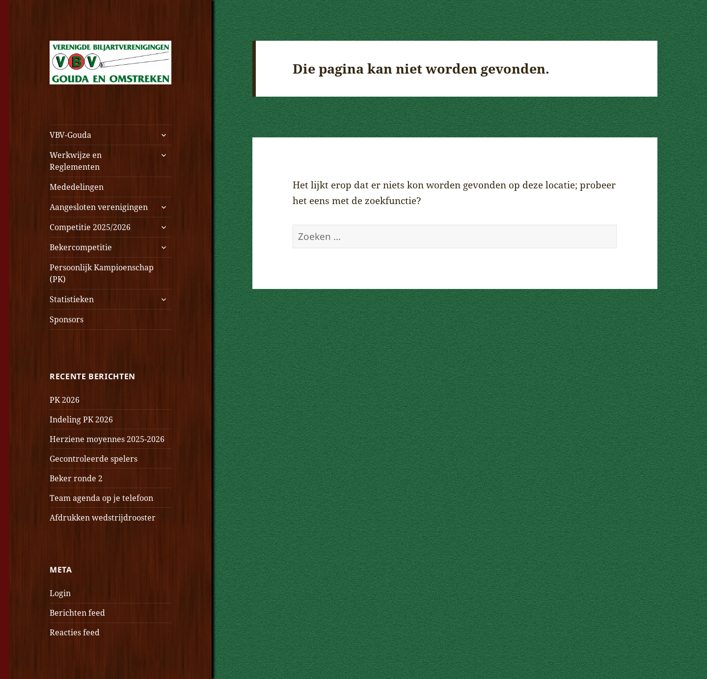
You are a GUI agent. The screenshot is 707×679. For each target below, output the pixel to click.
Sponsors (66, 319)
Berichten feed (77, 612)
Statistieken (72, 299)
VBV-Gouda (70, 135)
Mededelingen (77, 187)
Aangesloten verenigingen (99, 207)
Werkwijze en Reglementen (76, 161)
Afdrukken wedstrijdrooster (103, 517)
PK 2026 (65, 399)
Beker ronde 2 (76, 478)
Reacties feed (75, 632)
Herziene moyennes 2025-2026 (107, 439)
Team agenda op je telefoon (101, 498)
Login (60, 593)
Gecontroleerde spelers (93, 458)
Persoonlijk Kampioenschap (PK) (102, 273)
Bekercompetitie (81, 247)
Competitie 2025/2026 (90, 227)
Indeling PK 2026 (81, 419)
